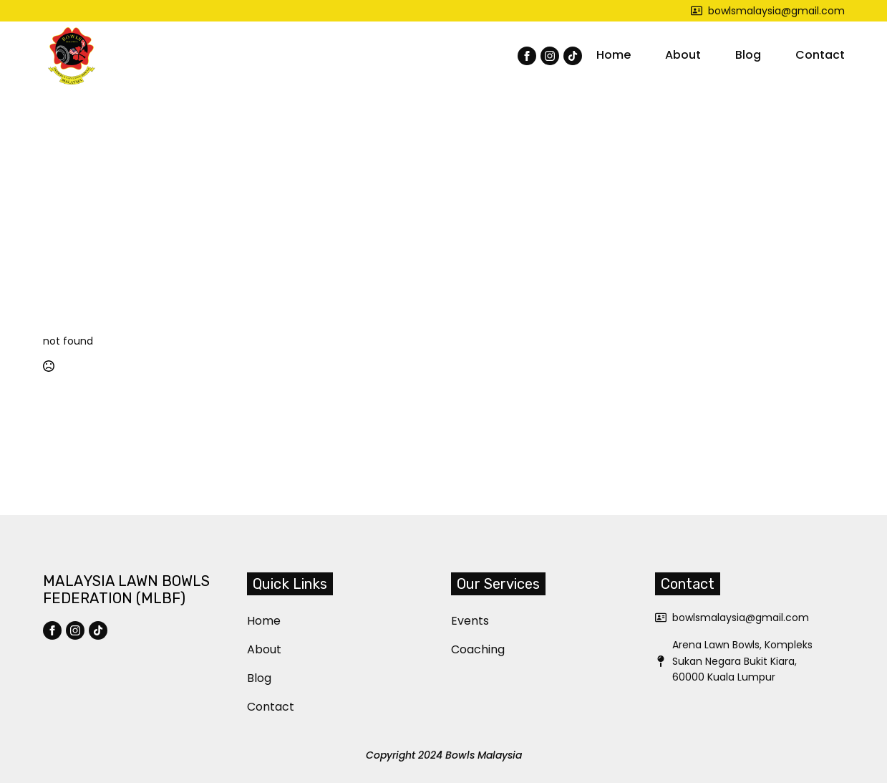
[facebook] (527, 56)
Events (459, 621)
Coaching (459, 649)
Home (613, 55)
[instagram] (550, 56)
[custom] (572, 56)
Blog (748, 55)
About (683, 55)
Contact (820, 55)
